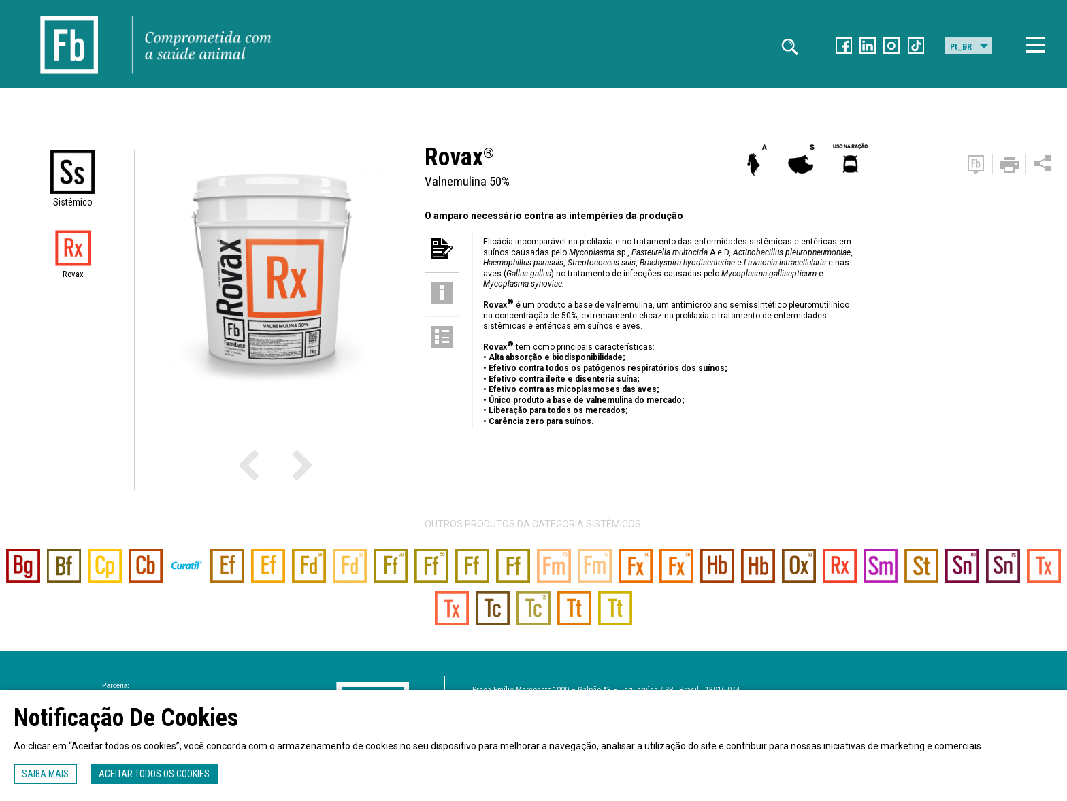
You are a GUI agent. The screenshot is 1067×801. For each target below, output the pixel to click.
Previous (267, 464)
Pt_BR (961, 47)
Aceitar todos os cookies (154, 773)
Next (277, 464)
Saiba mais (45, 773)
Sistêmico (73, 202)
